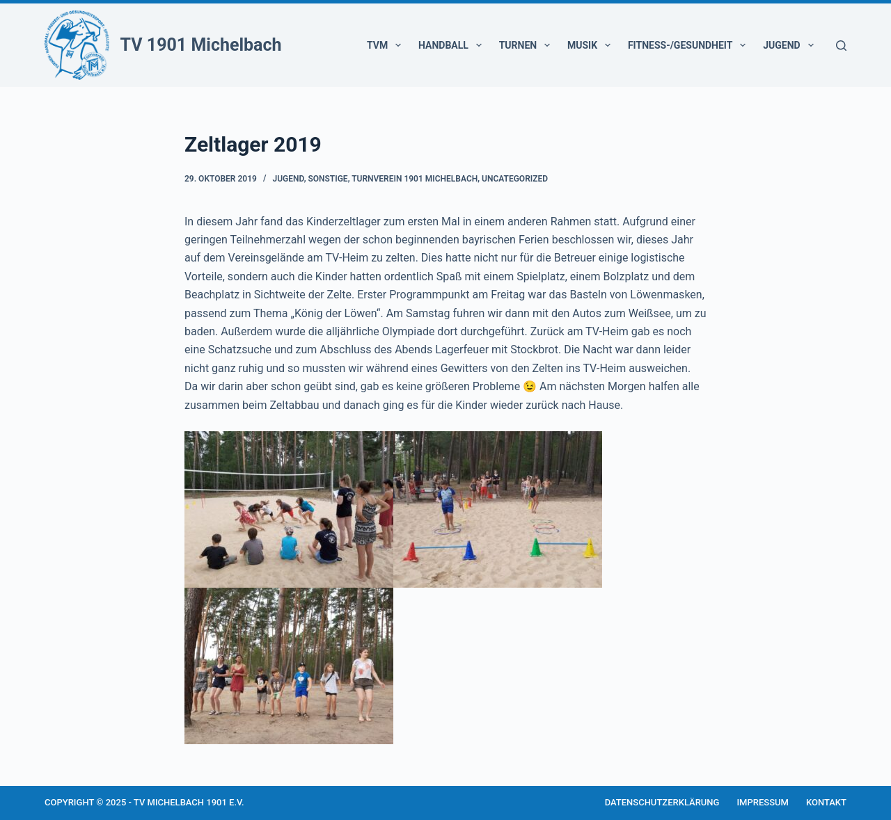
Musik (591, 45)
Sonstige (327, 179)
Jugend (791, 45)
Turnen (527, 45)
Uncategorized (515, 179)
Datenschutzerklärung (662, 802)
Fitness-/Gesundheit (689, 45)
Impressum (762, 802)
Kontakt (826, 802)
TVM (387, 45)
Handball (452, 45)
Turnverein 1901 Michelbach (415, 179)
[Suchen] (841, 45)
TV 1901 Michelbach (201, 45)
